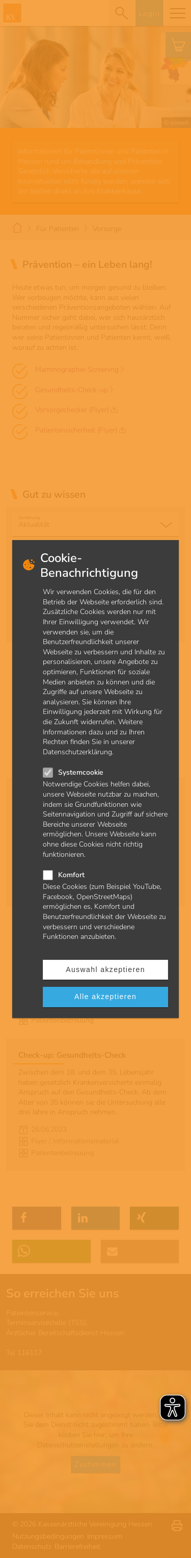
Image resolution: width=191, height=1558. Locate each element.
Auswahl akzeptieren (105, 969)
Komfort (71, 875)
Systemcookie (80, 772)
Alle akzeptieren (105, 996)
